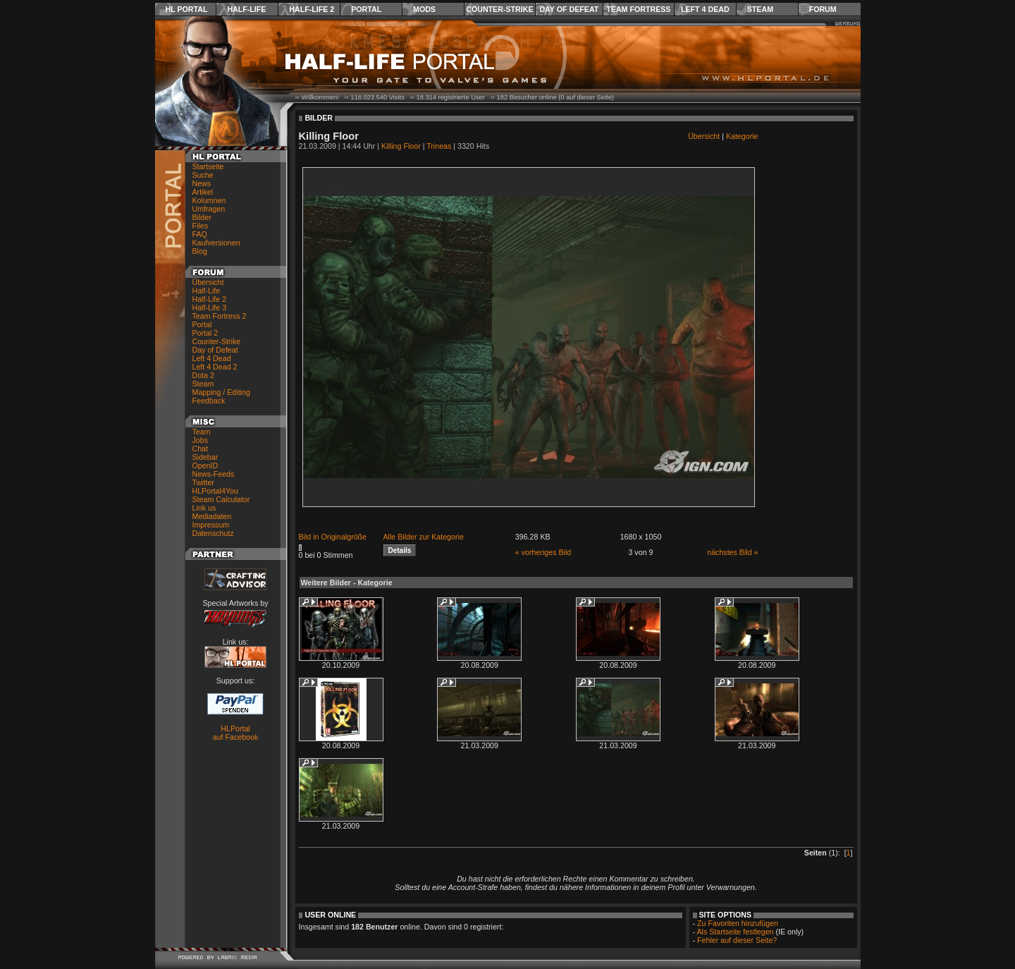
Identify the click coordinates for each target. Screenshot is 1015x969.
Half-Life (246, 9)
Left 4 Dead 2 (215, 366)
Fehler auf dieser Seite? (737, 940)
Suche (203, 175)
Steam (760, 9)
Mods (424, 9)
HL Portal (187, 9)
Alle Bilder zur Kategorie (423, 536)
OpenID (205, 465)
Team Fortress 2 (219, 316)
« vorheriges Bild (543, 552)
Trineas (438, 146)
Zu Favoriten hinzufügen (737, 923)
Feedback (209, 400)
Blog (199, 251)
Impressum (211, 524)
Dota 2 (203, 375)
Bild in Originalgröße (333, 536)
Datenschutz (213, 533)
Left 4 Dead (705, 9)
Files (200, 225)
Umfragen (209, 209)
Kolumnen (209, 200)
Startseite (208, 166)
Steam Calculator (221, 499)
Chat (200, 448)
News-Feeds (213, 474)
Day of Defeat (568, 9)
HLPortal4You (215, 491)
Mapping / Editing (221, 392)
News (201, 183)
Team (201, 431)
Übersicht (208, 282)
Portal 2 (205, 333)
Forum (823, 9)
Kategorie (742, 136)
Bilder (201, 217)
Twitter (203, 482)
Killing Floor (401, 146)
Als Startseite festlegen (735, 931)
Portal (366, 9)
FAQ (199, 234)
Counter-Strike (499, 9)
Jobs (200, 440)
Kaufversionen (216, 242)
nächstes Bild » (732, 552)
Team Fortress (638, 9)
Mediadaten (212, 516)
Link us (204, 508)
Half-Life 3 (209, 307)
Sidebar (205, 457)
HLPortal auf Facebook (236, 732)
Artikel (203, 192)
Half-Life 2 (311, 9)
